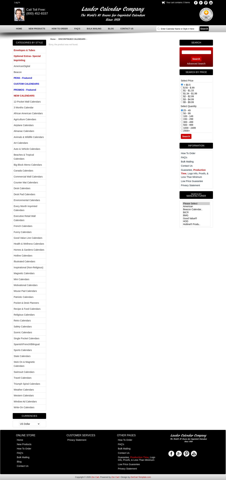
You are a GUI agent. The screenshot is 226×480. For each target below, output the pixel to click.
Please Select (196, 203)
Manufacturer (196, 195)
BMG (196, 215)
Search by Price (196, 72)
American (196, 206)
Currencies (29, 416)
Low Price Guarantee (192, 181)
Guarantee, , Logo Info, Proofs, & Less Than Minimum (194, 173)
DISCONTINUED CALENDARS (72, 39)
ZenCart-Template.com (141, 477)
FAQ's (184, 157)
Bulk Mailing (187, 161)
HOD (196, 221)
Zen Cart (95, 477)
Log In (17, 2)
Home (53, 39)
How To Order (188, 153)
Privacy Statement (190, 185)
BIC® (196, 212)
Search (196, 42)
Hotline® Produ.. (196, 224)
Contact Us (187, 165)
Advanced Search (196, 63)
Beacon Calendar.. (196, 209)
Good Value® (196, 218)
